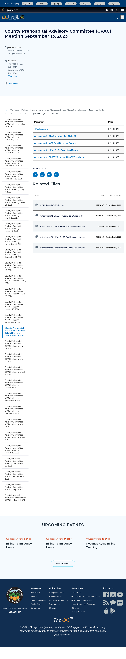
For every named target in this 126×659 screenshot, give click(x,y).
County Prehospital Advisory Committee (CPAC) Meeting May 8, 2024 (15, 279)
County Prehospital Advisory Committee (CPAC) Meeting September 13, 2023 (31, 114)
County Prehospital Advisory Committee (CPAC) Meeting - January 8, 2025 (14, 227)
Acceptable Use (57, 592)
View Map (12, 76)
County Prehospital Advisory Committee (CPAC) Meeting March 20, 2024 (15, 292)
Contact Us (35, 608)
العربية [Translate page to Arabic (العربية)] (114, 4)
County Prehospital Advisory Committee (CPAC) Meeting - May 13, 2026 (15, 123)
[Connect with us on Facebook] (107, 10)
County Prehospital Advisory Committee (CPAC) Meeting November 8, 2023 (14, 318)
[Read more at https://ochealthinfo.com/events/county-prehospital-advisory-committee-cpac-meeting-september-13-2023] (56, 174)
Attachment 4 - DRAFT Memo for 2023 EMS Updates (59, 157)
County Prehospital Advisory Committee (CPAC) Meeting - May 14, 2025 (15, 201)
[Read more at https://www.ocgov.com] (14, 595)
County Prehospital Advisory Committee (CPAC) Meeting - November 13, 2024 (14, 240)
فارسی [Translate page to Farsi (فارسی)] (99, 4)
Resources (77, 588)
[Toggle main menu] (122, 17)
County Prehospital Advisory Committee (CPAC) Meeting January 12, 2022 (14, 449)
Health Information (38, 600)
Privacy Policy (78, 612)
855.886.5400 (14, 612)
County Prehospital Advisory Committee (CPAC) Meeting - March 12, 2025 (14, 214)
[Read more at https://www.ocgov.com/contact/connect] (106, 594)
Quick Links (55, 588)
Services (34, 596)
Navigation (36, 588)
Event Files (13, 83)
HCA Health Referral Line (81, 600)
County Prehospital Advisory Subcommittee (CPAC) (85, 110)
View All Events (63, 563)
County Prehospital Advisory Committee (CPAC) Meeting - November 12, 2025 (14, 162)
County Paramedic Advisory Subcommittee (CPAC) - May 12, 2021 (15, 497)
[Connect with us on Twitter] (111, 10)
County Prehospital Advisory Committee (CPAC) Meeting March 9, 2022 (15, 436)
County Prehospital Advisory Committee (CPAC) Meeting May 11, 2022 (14, 423)
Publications (36, 604)
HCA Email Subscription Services (85, 596)
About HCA (35, 592)
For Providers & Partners (19, 110)
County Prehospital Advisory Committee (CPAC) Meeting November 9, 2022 (14, 397)
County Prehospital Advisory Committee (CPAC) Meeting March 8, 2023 (15, 371)
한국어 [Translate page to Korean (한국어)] (56, 4)
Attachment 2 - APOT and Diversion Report (55, 143)
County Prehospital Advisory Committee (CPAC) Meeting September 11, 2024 (14, 253)
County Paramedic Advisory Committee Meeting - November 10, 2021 (14, 462)
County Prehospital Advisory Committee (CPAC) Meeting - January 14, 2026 (14, 149)
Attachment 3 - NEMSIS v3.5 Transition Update (56, 150)
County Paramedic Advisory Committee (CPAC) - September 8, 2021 (14, 475)
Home (7, 110)
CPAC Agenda (41, 129)
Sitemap (52, 608)
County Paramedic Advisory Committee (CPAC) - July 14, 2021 (14, 487)
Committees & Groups (58, 110)
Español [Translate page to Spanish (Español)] (71, 4)
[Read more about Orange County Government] (10, 10)
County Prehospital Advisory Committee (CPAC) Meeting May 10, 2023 (14, 358)
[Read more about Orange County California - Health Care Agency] (13, 17)
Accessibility (55, 596)
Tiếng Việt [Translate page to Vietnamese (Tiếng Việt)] (85, 4)
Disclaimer (54, 604)
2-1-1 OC (76, 592)
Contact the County (58, 600)
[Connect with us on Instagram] (117, 10)
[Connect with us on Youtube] (122, 10)
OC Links (75, 608)
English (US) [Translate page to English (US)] (27, 4)
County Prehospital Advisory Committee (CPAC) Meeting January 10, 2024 (14, 305)
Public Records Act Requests (83, 604)
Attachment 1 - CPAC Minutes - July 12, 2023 (55, 136)
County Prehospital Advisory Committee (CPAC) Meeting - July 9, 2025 (14, 188)
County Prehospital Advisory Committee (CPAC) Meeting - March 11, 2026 (14, 136)
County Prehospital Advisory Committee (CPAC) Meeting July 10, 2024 (14, 266)
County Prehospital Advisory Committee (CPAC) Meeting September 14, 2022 (14, 410)
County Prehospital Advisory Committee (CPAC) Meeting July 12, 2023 (14, 344)
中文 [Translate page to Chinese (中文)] (42, 4)
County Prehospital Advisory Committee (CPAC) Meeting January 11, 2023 (14, 384)
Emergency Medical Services (39, 110)
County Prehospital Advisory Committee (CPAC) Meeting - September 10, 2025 (14, 175)
